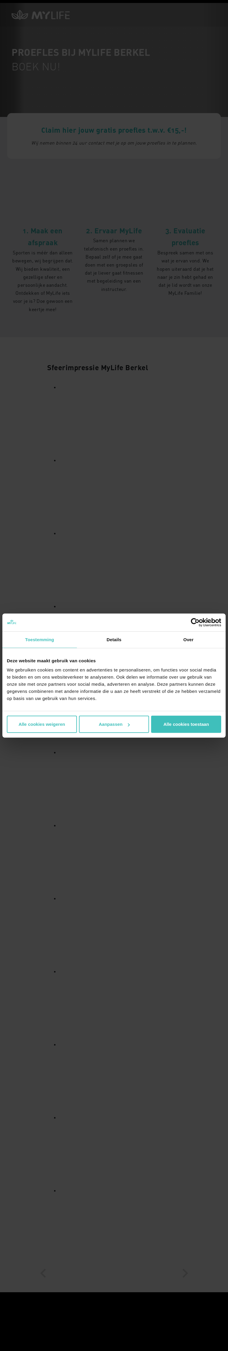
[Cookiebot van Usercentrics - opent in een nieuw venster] (195, 622)
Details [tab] (114, 639)
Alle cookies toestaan (186, 724)
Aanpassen (114, 724)
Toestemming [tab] (39, 639)
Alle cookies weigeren (41, 724)
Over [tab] (188, 639)
